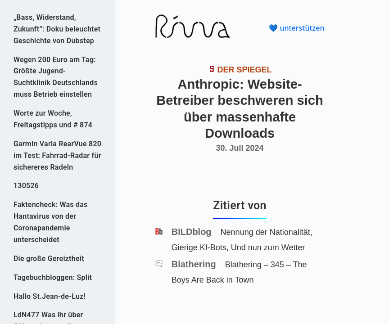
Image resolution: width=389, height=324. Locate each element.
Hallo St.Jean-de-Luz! (50, 296)
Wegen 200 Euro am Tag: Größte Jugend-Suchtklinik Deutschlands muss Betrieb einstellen (56, 77)
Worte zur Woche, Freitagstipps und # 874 (53, 119)
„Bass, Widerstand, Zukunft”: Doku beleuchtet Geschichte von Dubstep (57, 29)
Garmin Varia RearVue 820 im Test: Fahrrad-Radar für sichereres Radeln (57, 155)
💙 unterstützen (296, 28)
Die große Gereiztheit (49, 258)
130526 (26, 185)
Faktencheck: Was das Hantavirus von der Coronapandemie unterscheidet (51, 222)
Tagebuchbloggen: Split (53, 277)
